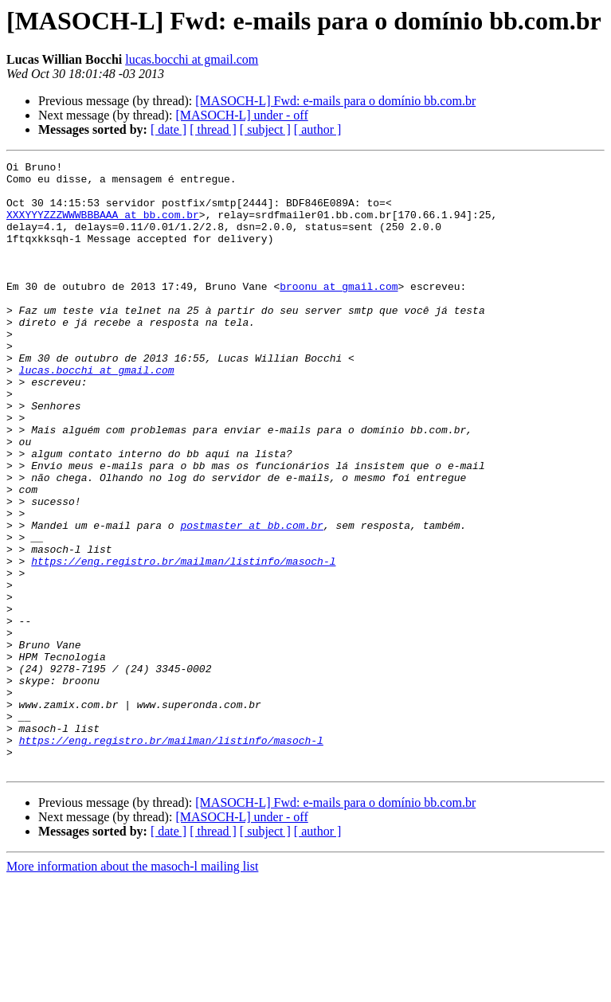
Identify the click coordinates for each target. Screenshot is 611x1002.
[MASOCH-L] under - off (241, 115)
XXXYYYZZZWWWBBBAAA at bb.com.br (102, 226)
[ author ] (318, 129)
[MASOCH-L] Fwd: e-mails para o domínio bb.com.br (335, 101)
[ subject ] (265, 129)
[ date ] (168, 129)
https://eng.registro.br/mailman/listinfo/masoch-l (183, 642)
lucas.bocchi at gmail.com (191, 59)
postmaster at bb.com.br (251, 599)
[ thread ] (213, 129)
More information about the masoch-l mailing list (132, 988)
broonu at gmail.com (339, 312)
